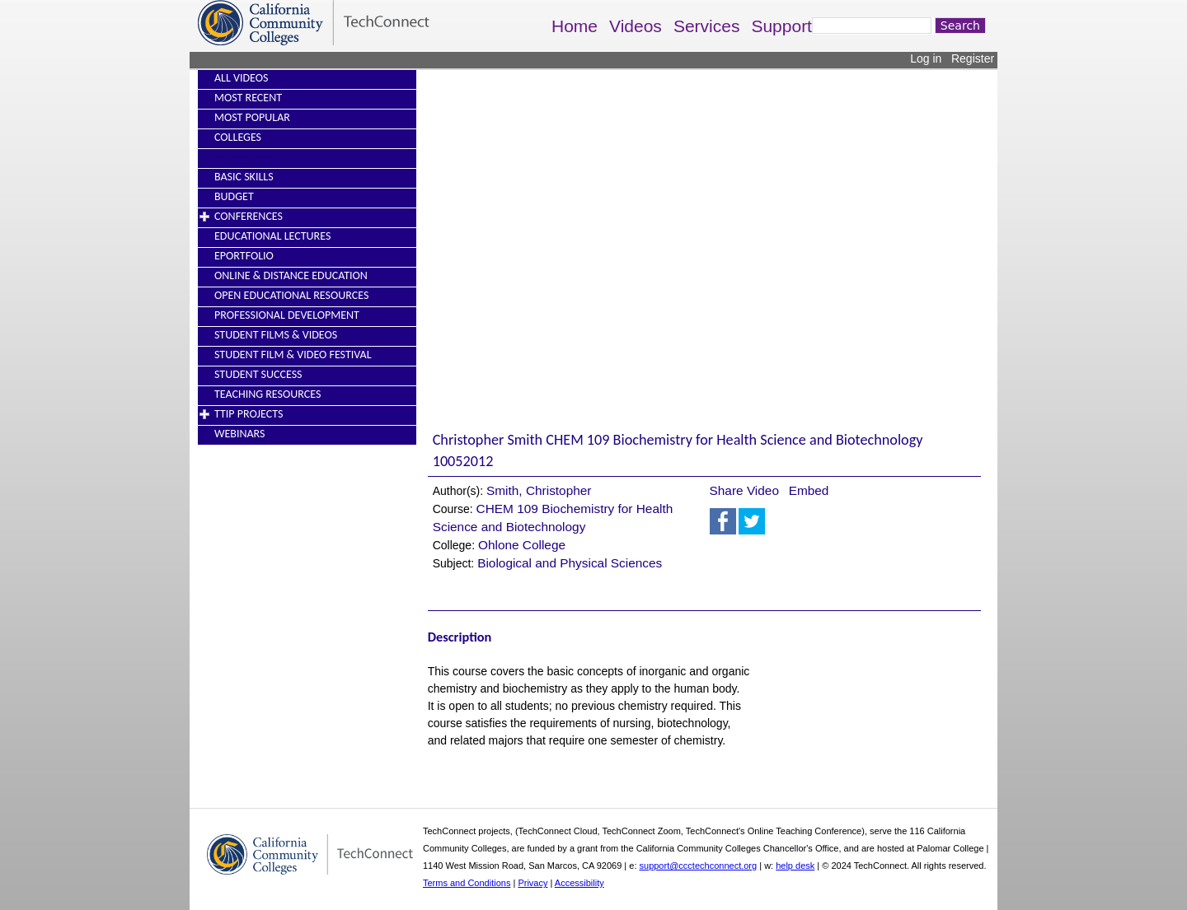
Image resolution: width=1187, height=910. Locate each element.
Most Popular (252, 117)
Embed (809, 490)
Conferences (248, 216)
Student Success (258, 374)
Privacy (532, 883)
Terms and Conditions (466, 883)
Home (574, 25)
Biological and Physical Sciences (569, 563)
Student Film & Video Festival (293, 355)
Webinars (239, 434)
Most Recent (248, 98)
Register (972, 58)
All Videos (241, 78)
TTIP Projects (248, 414)
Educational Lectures (272, 236)
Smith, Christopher (538, 490)
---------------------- (253, 157)
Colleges (237, 137)
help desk (795, 865)
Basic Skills (244, 177)
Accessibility (579, 883)
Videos (635, 25)
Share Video (744, 490)
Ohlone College (521, 545)
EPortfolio (244, 256)
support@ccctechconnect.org (699, 865)
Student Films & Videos (275, 335)
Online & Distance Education (291, 275)
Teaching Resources (267, 394)
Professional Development (286, 315)
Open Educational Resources (291, 295)
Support (781, 25)
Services (706, 25)
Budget (234, 196)
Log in (925, 58)
